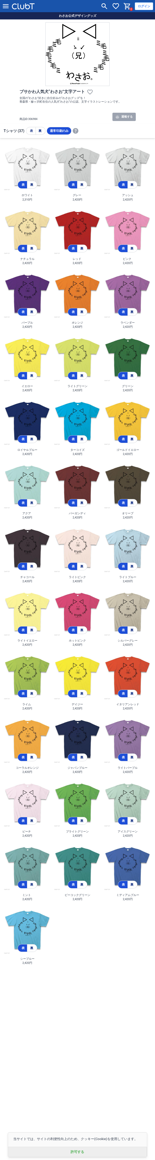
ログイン (144, 6)
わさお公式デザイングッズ (77, 16)
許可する (77, 1152)
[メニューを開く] (6, 6)
